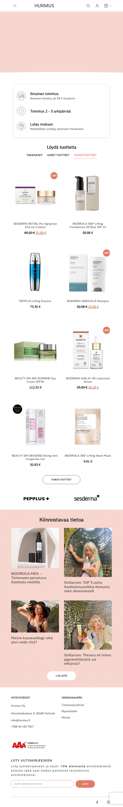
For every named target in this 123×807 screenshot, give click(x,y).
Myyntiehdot (69, 711)
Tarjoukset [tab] (34, 154)
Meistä (66, 717)
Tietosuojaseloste (73, 705)
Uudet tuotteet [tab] (58, 154)
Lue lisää (61, 675)
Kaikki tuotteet (62, 479)
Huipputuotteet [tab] (85, 154)
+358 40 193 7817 (22, 726)
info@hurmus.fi (20, 720)
